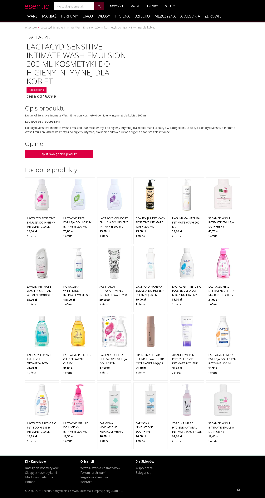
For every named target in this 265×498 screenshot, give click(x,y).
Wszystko (31, 27)
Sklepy (170, 6)
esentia (37, 5)
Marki (134, 6)
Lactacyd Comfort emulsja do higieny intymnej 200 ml (114, 222)
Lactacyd (39, 37)
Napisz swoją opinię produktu (58, 154)
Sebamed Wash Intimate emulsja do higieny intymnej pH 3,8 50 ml (221, 431)
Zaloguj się (143, 472)
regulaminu (114, 491)
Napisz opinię (36, 89)
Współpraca (144, 468)
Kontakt (86, 482)
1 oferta (31, 236)
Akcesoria (190, 16)
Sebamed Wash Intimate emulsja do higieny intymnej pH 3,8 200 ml (222, 226)
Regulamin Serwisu (94, 477)
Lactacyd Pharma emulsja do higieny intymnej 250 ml (150, 291)
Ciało (87, 16)
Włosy (104, 16)
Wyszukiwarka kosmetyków (100, 468)
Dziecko (142, 16)
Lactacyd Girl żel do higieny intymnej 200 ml (76, 427)
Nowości (116, 6)
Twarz (31, 16)
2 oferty (176, 236)
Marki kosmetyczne (39, 477)
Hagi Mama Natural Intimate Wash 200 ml (186, 222)
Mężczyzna (165, 16)
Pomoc (30, 482)
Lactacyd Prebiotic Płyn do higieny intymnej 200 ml (41, 427)
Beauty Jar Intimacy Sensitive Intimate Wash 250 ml (150, 222)
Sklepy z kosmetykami (41, 472)
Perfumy (69, 16)
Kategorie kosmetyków (41, 468)
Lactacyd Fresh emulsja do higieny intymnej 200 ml (77, 222)
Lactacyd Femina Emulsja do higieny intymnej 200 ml (222, 359)
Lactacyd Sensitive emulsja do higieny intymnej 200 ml (41, 222)
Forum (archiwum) (93, 472)
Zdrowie (213, 16)
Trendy (152, 6)
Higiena (122, 16)
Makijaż (49, 16)
